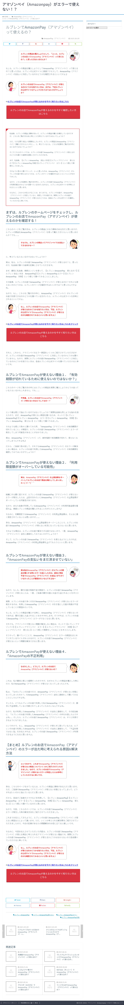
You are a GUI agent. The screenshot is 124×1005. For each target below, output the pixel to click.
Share (43, 900)
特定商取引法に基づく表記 (29, 1003)
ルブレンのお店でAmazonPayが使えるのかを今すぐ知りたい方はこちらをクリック (43, 324)
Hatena (17, 906)
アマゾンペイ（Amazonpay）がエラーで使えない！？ (41, 7)
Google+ (68, 900)
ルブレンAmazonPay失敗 (70, 918)
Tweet (17, 900)
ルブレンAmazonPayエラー (66, 915)
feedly (68, 906)
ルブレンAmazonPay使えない (43, 915)
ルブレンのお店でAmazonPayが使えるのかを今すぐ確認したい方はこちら (43, 112)
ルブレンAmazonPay (21, 915)
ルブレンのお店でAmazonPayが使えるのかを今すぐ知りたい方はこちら (38, 101)
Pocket (42, 906)
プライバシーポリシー (10, 1003)
